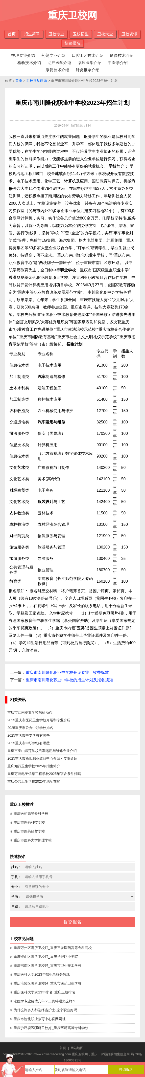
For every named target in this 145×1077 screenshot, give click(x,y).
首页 (12, 34)
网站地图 (77, 1048)
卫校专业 (56, 34)
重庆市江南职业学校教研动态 (29, 712)
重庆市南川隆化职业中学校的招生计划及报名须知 (69, 680)
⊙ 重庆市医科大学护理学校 (31, 840)
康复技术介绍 (57, 70)
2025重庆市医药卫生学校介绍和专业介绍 (39, 720)
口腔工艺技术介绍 (87, 55)
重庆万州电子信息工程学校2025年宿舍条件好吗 (44, 774)
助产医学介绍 (59, 63)
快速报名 (72, 43)
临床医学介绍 (89, 63)
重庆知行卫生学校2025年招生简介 (33, 766)
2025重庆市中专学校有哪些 (28, 735)
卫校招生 (81, 34)
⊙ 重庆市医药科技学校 (27, 822)
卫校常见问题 (36, 81)
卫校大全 (105, 34)
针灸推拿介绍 (87, 70)
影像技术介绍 (122, 55)
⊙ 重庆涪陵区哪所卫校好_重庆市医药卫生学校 (45, 983)
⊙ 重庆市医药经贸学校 (27, 831)
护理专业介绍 (23, 55)
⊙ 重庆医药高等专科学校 (29, 813)
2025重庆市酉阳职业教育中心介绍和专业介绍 (42, 758)
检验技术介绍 (29, 63)
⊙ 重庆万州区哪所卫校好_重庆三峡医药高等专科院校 (51, 948)
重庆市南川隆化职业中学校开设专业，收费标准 (67, 672)
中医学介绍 (118, 63)
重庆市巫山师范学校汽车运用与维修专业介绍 (42, 751)
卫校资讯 (129, 34)
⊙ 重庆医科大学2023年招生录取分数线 (40, 974)
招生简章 (32, 34)
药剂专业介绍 (53, 55)
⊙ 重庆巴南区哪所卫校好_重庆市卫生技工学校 (45, 965)
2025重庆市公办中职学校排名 (30, 728)
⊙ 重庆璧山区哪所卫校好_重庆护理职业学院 (44, 957)
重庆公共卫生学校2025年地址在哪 (33, 781)
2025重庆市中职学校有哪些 (28, 743)
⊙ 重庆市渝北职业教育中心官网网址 (38, 1019)
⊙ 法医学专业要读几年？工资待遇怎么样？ (43, 1001)
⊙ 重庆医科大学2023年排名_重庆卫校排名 (42, 992)
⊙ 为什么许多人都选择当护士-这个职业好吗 (43, 1010)
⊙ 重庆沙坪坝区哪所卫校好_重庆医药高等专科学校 (49, 1028)
